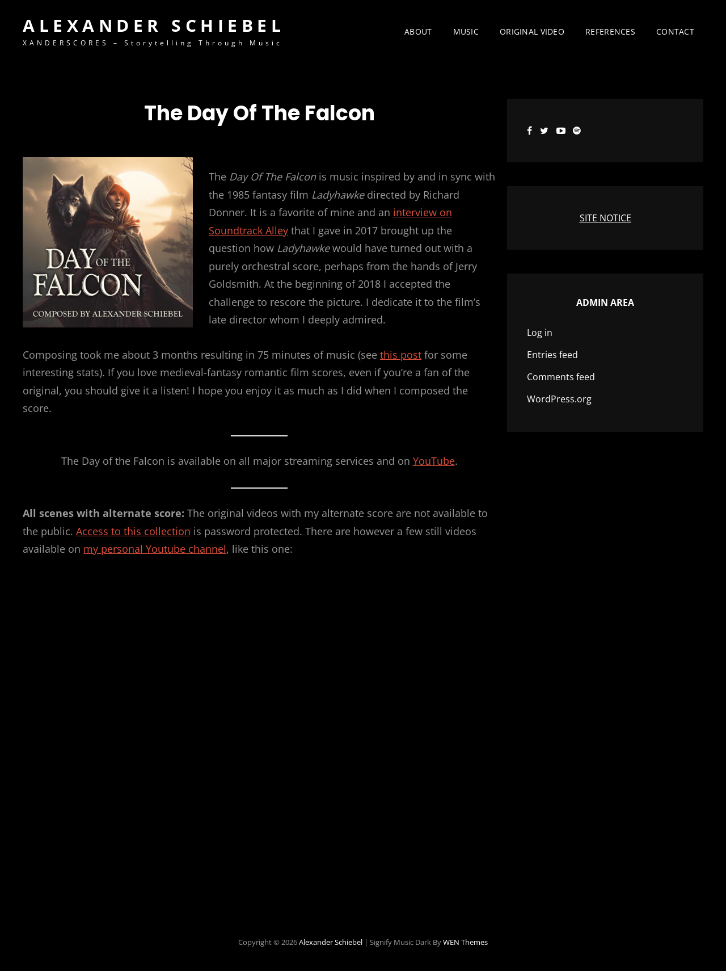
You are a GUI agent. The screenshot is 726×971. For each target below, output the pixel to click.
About (418, 31)
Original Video (532, 31)
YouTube (434, 461)
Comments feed (561, 377)
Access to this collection (133, 531)
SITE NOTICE (605, 218)
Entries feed (552, 354)
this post (400, 355)
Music (466, 31)
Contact (675, 31)
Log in (539, 332)
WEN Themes (465, 942)
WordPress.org (559, 399)
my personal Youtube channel (154, 549)
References (610, 31)
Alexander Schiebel (154, 25)
